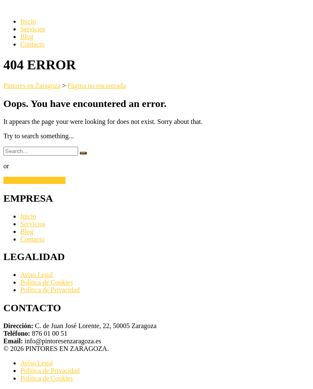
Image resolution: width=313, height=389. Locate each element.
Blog (26, 36)
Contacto (32, 44)
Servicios (33, 29)
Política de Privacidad (49, 289)
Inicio (28, 21)
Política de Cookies (46, 282)
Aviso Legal (36, 274)
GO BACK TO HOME (34, 180)
